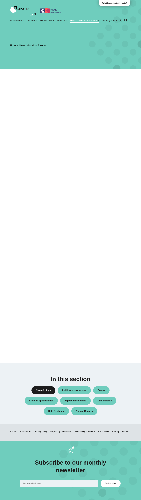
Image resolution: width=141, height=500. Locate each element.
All (101, 76)
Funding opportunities (110, 123)
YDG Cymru (105, 232)
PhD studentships (108, 137)
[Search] (125, 20)
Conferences (106, 97)
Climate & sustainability (110, 278)
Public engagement (108, 146)
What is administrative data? (115, 3)
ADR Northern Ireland (110, 206)
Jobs (102, 132)
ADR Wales (105, 219)
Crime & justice (107, 282)
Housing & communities (110, 291)
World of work (106, 304)
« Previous (62, 86)
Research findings (108, 155)
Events (103, 119)
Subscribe (110, 483)
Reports (103, 150)
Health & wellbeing (108, 287)
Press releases (107, 141)
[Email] (59, 483)
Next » (87, 86)
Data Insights (106, 102)
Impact (103, 128)
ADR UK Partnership (109, 215)
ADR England (106, 201)
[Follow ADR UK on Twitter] (120, 20)
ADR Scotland (106, 210)
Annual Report (106, 88)
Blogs (102, 93)
